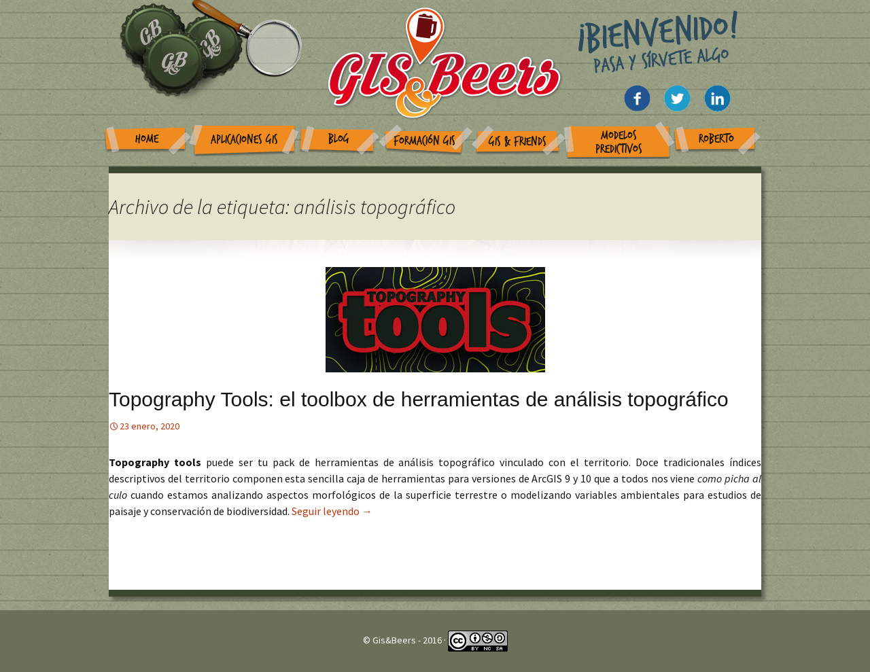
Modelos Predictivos (618, 142)
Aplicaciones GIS (244, 139)
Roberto (716, 139)
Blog (338, 139)
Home (146, 139)
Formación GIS (424, 141)
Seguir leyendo (332, 511)
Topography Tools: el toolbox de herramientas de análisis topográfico (419, 399)
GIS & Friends (517, 142)
